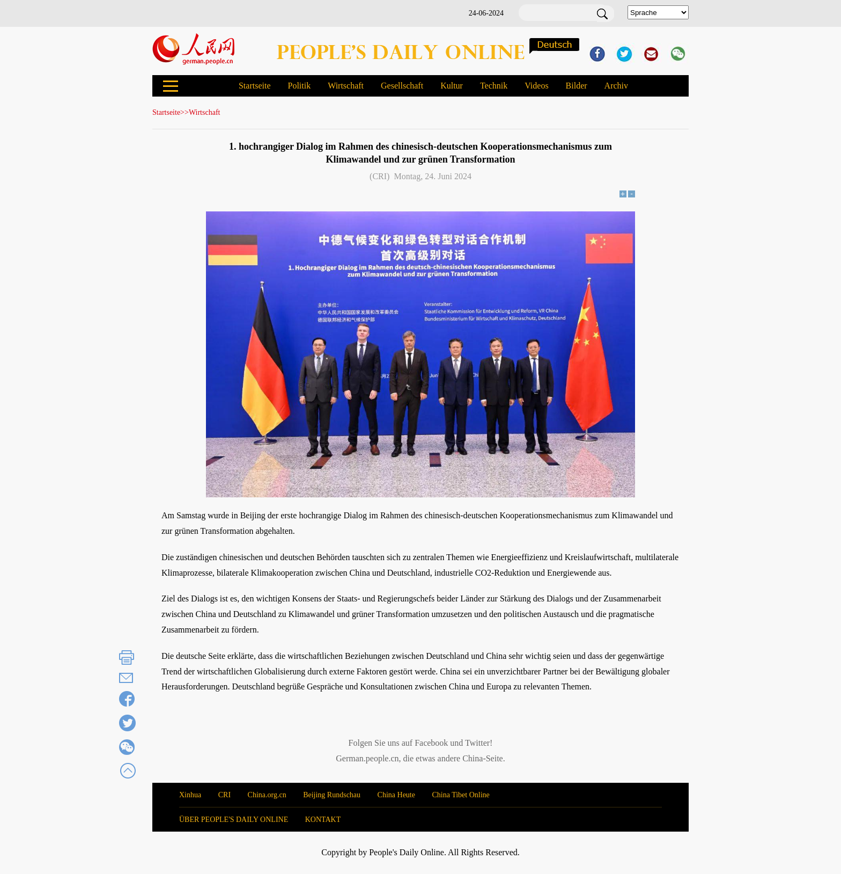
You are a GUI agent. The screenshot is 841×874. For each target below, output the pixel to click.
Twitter (477, 742)
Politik (299, 85)
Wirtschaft (346, 85)
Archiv (616, 85)
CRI (224, 795)
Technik (493, 85)
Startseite (255, 85)
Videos (536, 85)
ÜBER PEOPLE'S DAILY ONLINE (233, 820)
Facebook (431, 742)
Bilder (576, 85)
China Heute (396, 795)
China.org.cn (267, 795)
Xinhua (190, 795)
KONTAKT (323, 820)
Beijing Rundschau (331, 795)
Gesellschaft (402, 85)
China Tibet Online (460, 795)
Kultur (451, 85)
